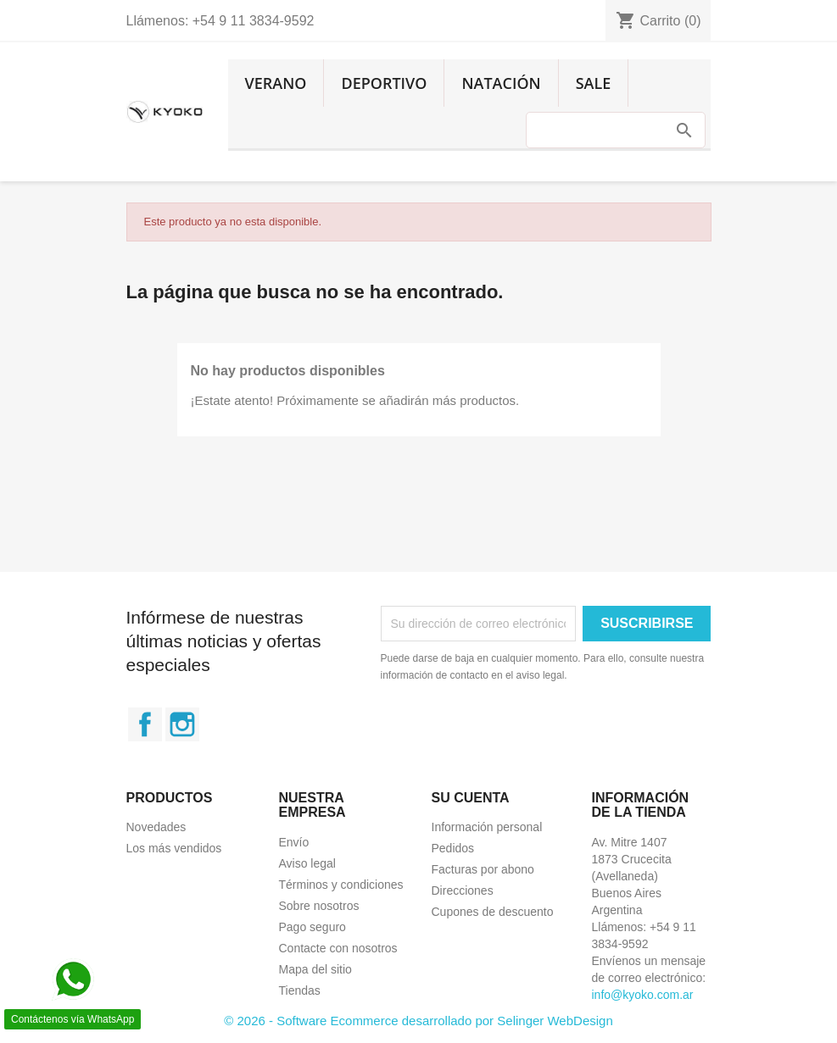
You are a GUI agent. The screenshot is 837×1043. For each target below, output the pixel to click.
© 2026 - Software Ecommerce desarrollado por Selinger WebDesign (418, 1020)
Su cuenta (471, 798)
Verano (276, 83)
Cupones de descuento (493, 911)
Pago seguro (312, 927)
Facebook (145, 724)
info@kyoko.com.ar (643, 994)
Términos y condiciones (341, 884)
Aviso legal (307, 863)
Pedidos (453, 848)
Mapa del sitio (315, 969)
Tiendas (300, 990)
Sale (593, 83)
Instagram (182, 724)
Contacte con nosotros (338, 948)
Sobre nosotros (319, 906)
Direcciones (463, 890)
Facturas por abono (483, 869)
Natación (500, 83)
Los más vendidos (174, 848)
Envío (294, 842)
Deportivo (384, 83)
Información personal (487, 827)
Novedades (156, 827)
